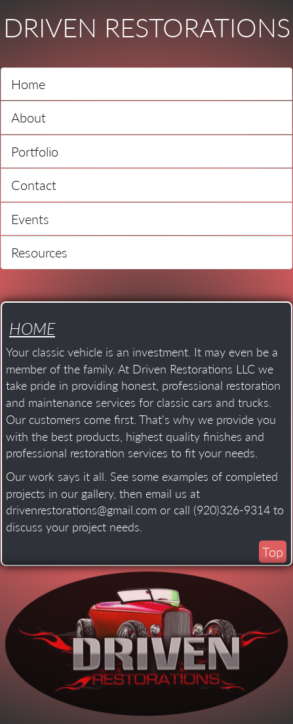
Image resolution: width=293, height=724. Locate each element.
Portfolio (34, 151)
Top (272, 552)
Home (28, 84)
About (28, 117)
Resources (39, 252)
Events (30, 219)
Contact (33, 185)
